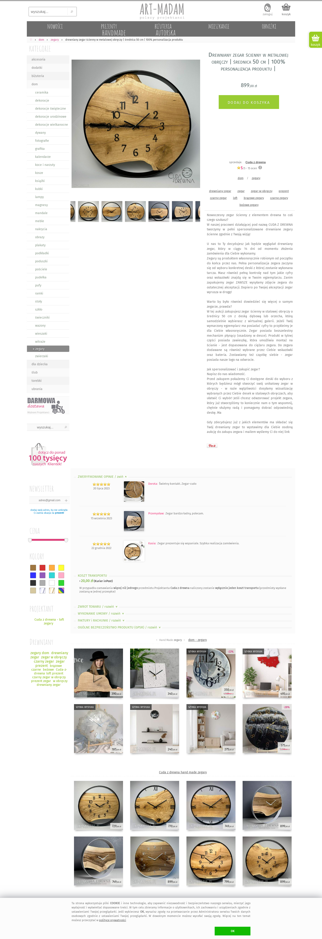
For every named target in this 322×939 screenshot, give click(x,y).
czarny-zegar (218, 198)
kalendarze (43, 157)
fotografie (42, 141)
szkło (38, 309)
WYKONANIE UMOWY (101, 614)
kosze (39, 173)
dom (35, 84)
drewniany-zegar (220, 191)
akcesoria (38, 59)
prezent (59, 512)
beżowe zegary (248, 205)
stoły (38, 301)
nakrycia (41, 229)
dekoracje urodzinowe (50, 117)
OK (233, 931)
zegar (241, 191)
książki (40, 181)
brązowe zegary (254, 198)
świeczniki (42, 317)
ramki (39, 293)
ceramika (41, 92)
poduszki (41, 261)
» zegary (38, 349)
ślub (35, 372)
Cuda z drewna (256, 162)
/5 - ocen (247, 168)
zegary (256, 178)
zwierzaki (41, 356)
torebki (37, 381)
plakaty (40, 245)
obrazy (39, 237)
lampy (39, 197)
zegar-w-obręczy (261, 191)
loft (235, 198)
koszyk (286, 14)
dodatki (37, 68)
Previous (77, 125)
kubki (39, 189)
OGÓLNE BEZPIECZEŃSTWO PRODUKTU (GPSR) (119, 627)
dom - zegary (197, 640)
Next (193, 125)
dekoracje (42, 100)
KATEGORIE (40, 49)
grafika (40, 149)
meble (39, 221)
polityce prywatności (112, 920)
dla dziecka (40, 364)
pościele (41, 269)
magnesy (41, 205)
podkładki (42, 253)
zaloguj (268, 14)
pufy (38, 285)
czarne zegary (279, 198)
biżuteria (38, 76)
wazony (40, 326)
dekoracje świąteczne (50, 109)
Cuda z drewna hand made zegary (183, 772)
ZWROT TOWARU (98, 607)
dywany (40, 133)
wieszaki (41, 334)
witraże (40, 342)
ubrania (37, 389)
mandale (41, 213)
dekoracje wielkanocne (51, 125)
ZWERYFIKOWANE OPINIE (103, 477)
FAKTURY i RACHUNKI (101, 620)
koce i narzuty (45, 165)
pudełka (41, 277)
